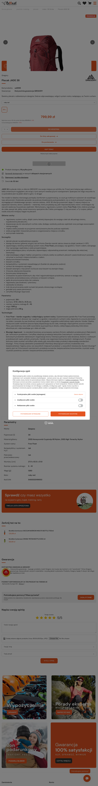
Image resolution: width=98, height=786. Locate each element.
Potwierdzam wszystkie (68, 414)
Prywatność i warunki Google (70, 382)
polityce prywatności (72, 380)
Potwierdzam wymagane (30, 414)
